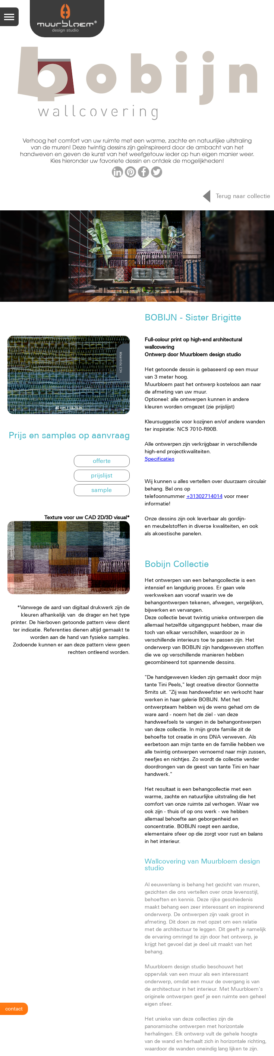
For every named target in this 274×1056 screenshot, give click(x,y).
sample (101, 489)
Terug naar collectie (243, 195)
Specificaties (159, 459)
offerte (102, 460)
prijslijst (101, 475)
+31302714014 (204, 496)
